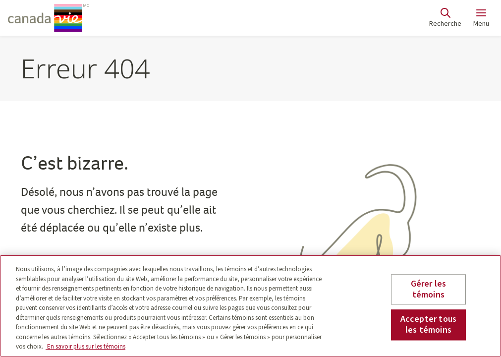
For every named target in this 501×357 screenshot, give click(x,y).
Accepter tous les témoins (428, 325)
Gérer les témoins (428, 289)
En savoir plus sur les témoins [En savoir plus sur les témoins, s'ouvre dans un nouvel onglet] (85, 346)
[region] (250, 306)
